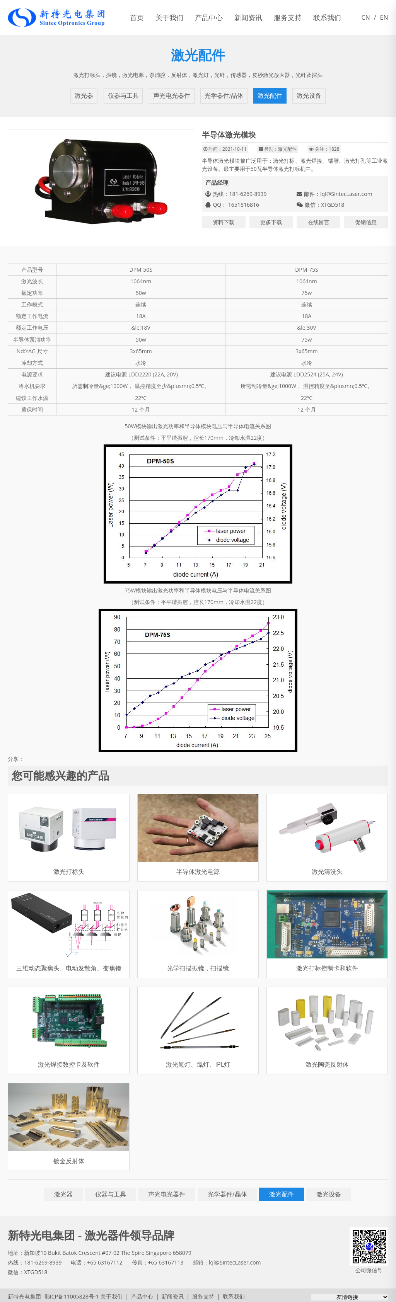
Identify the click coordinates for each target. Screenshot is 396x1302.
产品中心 (209, 17)
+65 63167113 (166, 1260)
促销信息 (366, 219)
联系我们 (327, 17)
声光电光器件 (171, 94)
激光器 (86, 94)
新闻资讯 (248, 17)
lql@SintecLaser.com (346, 191)
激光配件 (268, 94)
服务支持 (288, 17)
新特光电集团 (24, 1294)
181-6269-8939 (42, 1260)
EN (384, 17)
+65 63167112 (105, 1260)
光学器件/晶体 (223, 94)
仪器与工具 (124, 94)
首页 (137, 17)
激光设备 (307, 94)
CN (366, 17)
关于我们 (169, 17)
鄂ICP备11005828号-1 (69, 1294)
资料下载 (223, 219)
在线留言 (318, 219)
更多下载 (271, 219)
